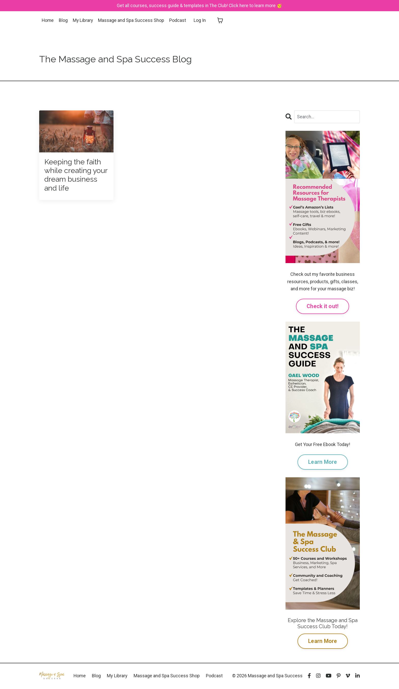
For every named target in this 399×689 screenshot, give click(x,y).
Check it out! (322, 306)
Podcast (178, 20)
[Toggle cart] (221, 21)
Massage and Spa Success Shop (132, 20)
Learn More (322, 462)
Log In (201, 20)
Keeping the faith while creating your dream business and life (74, 176)
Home (48, 20)
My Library (83, 20)
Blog (63, 20)
